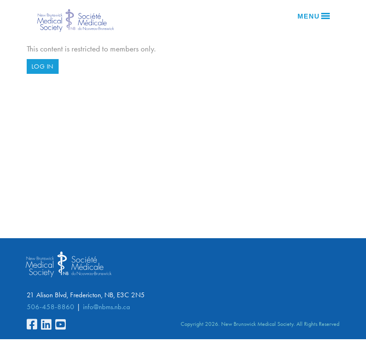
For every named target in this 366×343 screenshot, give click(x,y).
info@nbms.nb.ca (106, 307)
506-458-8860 (50, 307)
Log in (42, 66)
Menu (313, 16)
